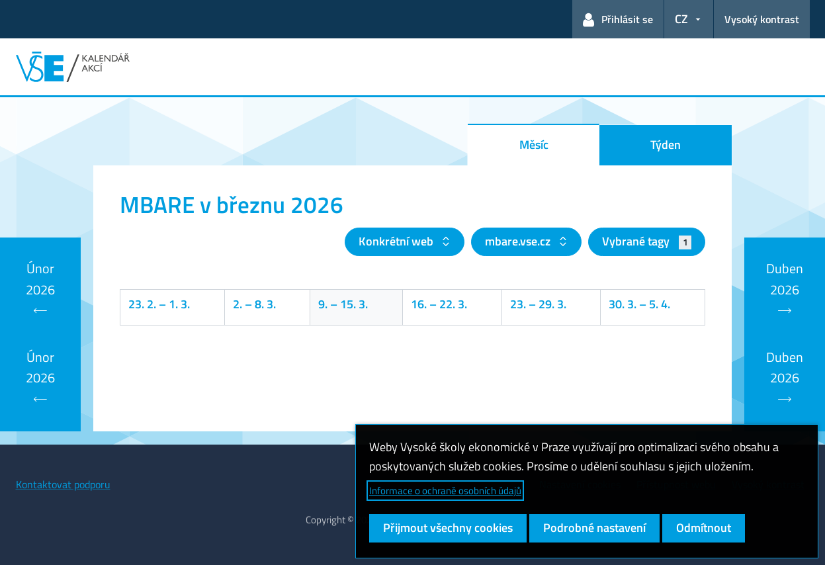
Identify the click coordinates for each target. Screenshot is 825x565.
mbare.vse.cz (519, 241)
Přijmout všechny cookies (448, 528)
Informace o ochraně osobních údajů (445, 490)
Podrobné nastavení (594, 528)
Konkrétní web (397, 241)
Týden (665, 144)
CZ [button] (681, 19)
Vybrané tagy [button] (646, 241)
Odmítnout (703, 528)
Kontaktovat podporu (63, 484)
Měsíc (533, 144)
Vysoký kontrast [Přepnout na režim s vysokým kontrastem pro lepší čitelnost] (761, 19)
